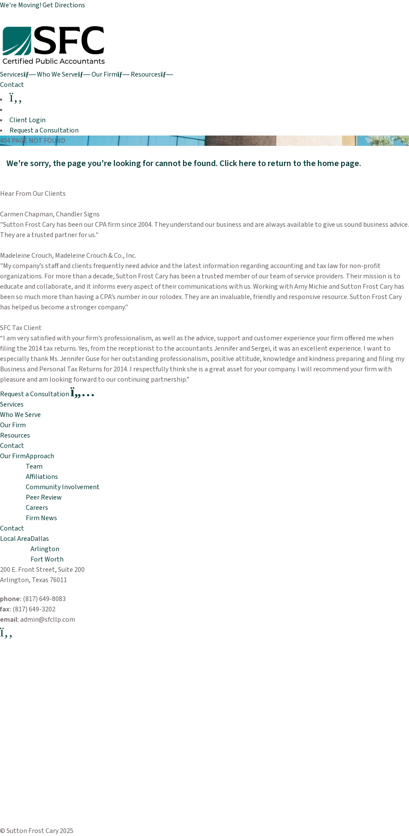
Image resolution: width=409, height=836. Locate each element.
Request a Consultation (44, 130)
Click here (238, 163)
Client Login (27, 120)
